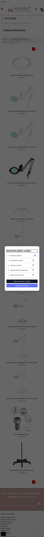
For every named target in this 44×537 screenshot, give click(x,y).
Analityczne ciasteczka (16, 265)
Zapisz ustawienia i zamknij (22, 281)
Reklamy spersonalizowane (17, 275)
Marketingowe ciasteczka (16, 260)
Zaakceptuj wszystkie (22, 285)
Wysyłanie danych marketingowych (19, 270)
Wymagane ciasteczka (16, 255)
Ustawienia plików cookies (18, 251)
